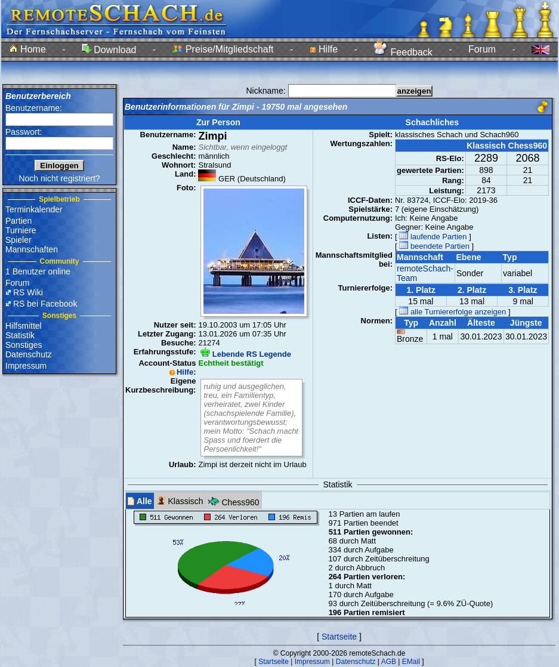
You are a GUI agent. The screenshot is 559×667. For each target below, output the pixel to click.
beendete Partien (434, 246)
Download (109, 50)
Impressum (26, 365)
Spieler (18, 240)
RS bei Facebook (45, 303)
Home (28, 49)
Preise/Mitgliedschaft (223, 49)
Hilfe (324, 49)
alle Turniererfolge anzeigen (452, 311)
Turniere (20, 230)
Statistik (20, 335)
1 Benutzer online (37, 271)
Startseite (339, 636)
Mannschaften (31, 249)
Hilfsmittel (23, 326)
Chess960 (234, 501)
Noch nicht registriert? (59, 178)
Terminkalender (34, 209)
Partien (18, 221)
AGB (388, 661)
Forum (482, 49)
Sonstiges (23, 345)
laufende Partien (433, 236)
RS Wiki (28, 292)
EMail (411, 661)
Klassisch (179, 501)
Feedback (403, 52)
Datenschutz (28, 354)
